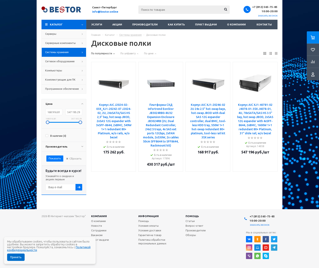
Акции (117, 24)
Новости (96, 225)
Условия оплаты (148, 225)
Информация (148, 216)
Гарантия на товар (150, 235)
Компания (99, 216)
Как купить (176, 24)
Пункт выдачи (206, 24)
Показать (55, 158)
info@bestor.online (105, 11)
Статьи (190, 221)
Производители (145, 24)
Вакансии (97, 235)
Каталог (56, 24)
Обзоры (191, 235)
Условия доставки (149, 230)
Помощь (192, 216)
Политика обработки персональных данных (152, 241)
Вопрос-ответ (194, 225)
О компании (236, 24)
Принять (16, 257)
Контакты (264, 24)
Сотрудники (98, 230)
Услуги (96, 24)
